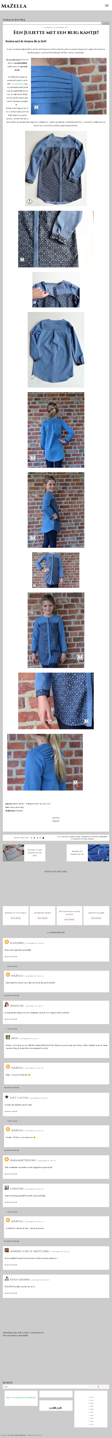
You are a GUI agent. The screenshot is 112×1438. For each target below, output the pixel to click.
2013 (91, 1424)
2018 (91, 1409)
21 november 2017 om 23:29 (34, 976)
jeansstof (86, 837)
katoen (95, 837)
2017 (91, 1412)
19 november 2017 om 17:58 (60, 1252)
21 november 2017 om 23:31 (34, 1222)
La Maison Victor (79, 839)
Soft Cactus (19, 1097)
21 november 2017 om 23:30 (34, 1068)
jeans (77, 837)
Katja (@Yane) (20, 1279)
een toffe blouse (17, 84)
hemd (72, 837)
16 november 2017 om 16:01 (46, 1161)
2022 (91, 1397)
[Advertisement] (56, 1360)
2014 (91, 1421)
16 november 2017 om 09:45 (29, 1039)
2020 (92, 1403)
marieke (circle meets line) (30, 1251)
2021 (91, 1400)
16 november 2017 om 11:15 (38, 1098)
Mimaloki (17, 1005)
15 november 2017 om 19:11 (34, 1006)
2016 (91, 1415)
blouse (65, 837)
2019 (91, 1406)
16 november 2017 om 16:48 (34, 1189)
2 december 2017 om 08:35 (40, 1280)
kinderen (103, 837)
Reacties (13, 966)
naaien (91, 839)
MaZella (14, 6)
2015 (91, 1418)
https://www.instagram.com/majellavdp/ (21, 1397)
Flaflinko (17, 943)
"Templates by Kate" (34, 1435)
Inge (14, 1038)
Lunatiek (17, 1188)
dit (27, 108)
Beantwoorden (11, 956)
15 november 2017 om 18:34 (35, 943)
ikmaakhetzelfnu (23, 1160)
